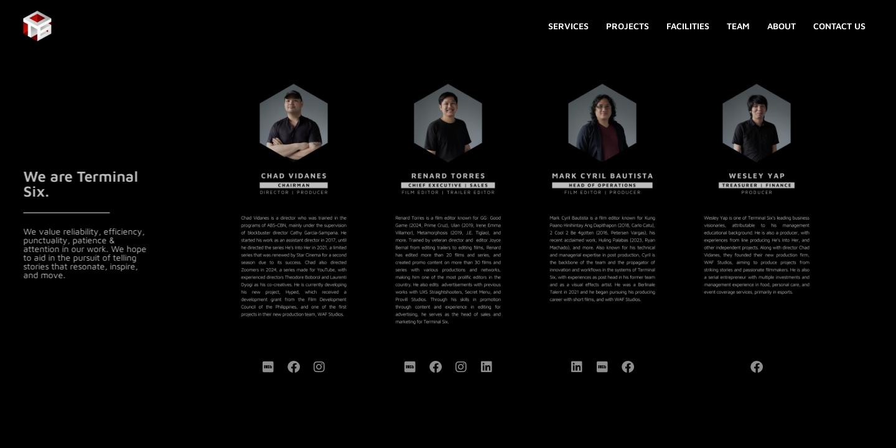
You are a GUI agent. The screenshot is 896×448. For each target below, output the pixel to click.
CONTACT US (839, 26)
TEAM (738, 26)
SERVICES (568, 26)
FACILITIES (687, 26)
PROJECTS (627, 26)
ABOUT (781, 26)
